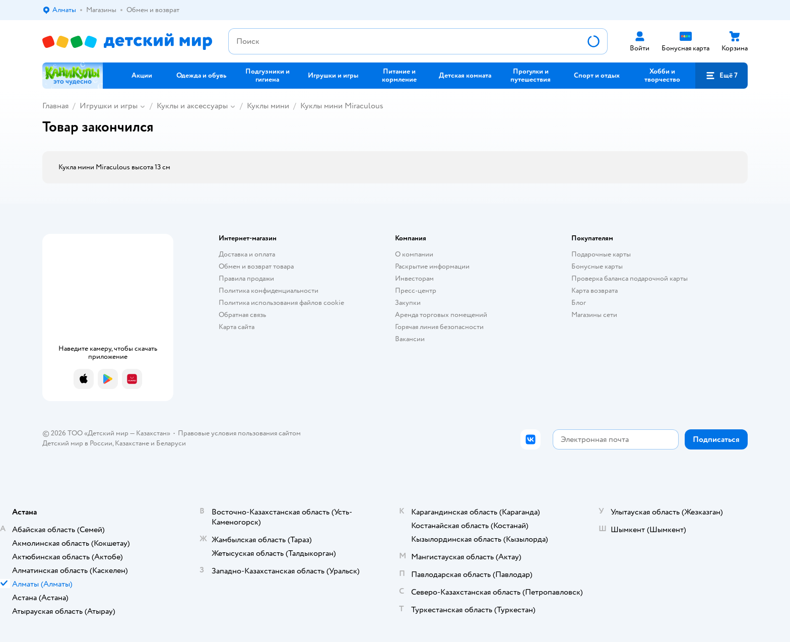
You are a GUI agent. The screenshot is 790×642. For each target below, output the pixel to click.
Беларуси (171, 443)
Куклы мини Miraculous (341, 106)
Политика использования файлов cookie (281, 302)
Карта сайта (236, 327)
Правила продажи (246, 278)
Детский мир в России (77, 443)
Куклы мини (268, 106)
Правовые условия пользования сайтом (239, 433)
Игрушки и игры (109, 106)
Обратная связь (242, 314)
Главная (55, 106)
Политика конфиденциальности (268, 290)
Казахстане (132, 443)
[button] (721, 75)
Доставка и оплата (247, 254)
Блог (578, 302)
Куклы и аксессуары (192, 106)
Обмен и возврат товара (256, 266)
